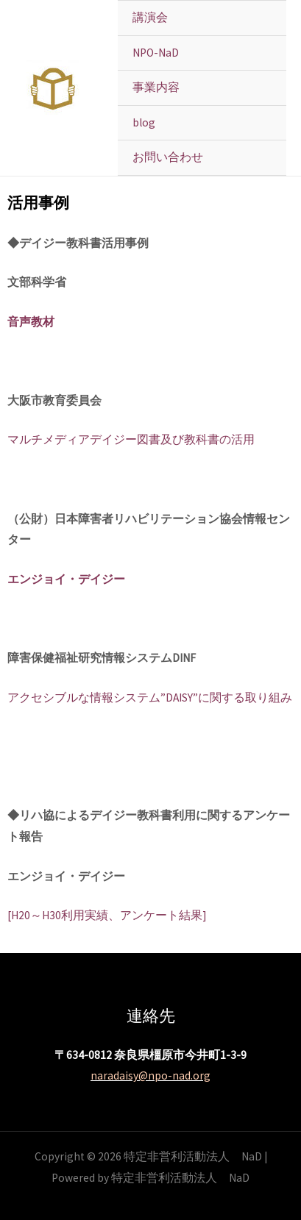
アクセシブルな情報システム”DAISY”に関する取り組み (149, 697)
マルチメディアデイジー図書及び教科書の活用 (131, 439)
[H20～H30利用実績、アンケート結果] (107, 915)
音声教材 (30, 322)
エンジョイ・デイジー (66, 579)
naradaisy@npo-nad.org (150, 1075)
